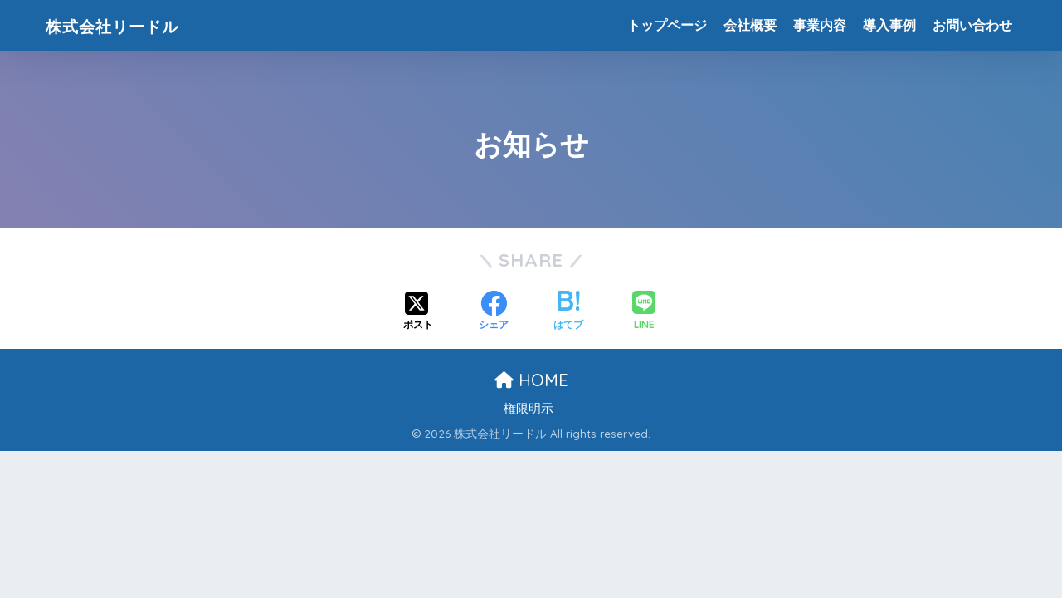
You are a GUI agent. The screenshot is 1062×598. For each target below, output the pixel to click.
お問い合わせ (972, 25)
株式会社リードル (126, 25)
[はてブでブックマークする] (568, 312)
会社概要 (750, 25)
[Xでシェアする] (418, 312)
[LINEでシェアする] (643, 312)
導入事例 (889, 25)
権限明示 (528, 408)
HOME (531, 380)
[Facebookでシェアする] (494, 312)
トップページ (667, 25)
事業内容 (819, 25)
